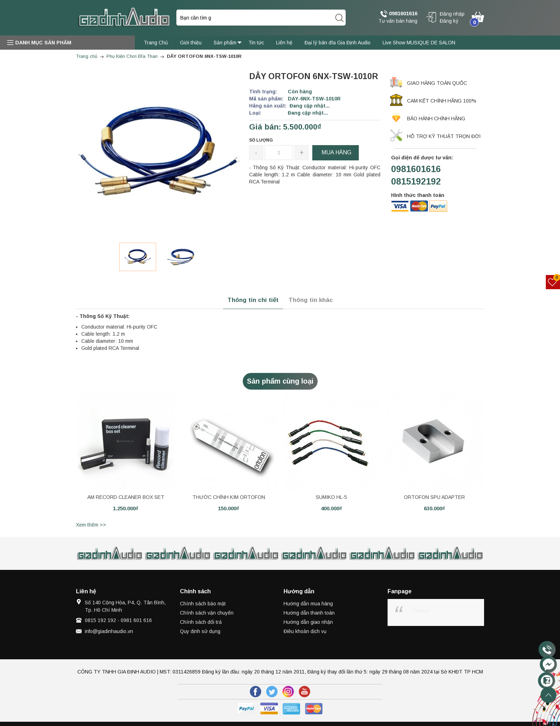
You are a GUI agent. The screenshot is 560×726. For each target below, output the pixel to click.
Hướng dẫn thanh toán (309, 613)
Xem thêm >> (91, 525)
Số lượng (261, 140)
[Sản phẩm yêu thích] (553, 282)
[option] (137, 257)
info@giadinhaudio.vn (109, 631)
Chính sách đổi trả (201, 622)
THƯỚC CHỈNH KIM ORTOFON (228, 497)
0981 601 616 (136, 620)
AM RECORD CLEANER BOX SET (125, 497)
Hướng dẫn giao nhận (308, 622)
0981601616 (398, 13)
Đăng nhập (452, 14)
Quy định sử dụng (200, 631)
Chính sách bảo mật (203, 603)
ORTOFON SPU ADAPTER (434, 497)
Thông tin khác (311, 300)
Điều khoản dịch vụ (305, 631)
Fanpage (421, 610)
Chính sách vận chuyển (207, 613)
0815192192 (416, 181)
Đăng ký (449, 21)
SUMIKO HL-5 (331, 497)
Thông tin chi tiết (253, 300)
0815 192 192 (100, 620)
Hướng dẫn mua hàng (308, 603)
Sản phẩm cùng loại (280, 381)
